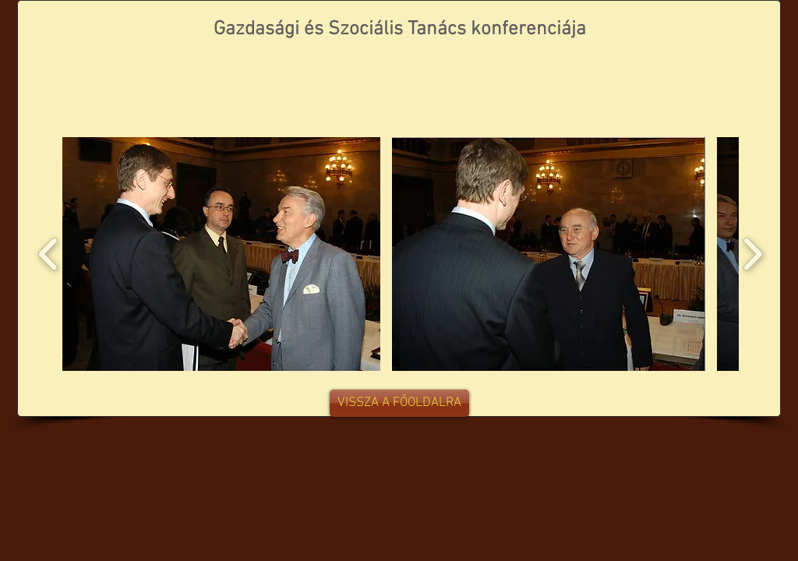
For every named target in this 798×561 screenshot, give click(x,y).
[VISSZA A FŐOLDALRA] (399, 403)
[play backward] (48, 254)
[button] (221, 254)
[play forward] (752, 254)
